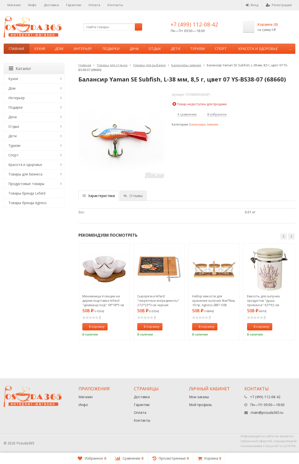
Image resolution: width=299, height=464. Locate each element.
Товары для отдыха (112, 65)
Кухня (39, 48)
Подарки (110, 48)
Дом (59, 48)
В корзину (94, 326)
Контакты (115, 5)
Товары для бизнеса (25, 174)
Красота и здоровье (258, 48)
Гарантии (73, 5)
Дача (134, 48)
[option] (104, 292)
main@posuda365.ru (267, 412)
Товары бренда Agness (27, 202)
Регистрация (279, 5)
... (290, 48)
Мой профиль (200, 404)
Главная (16, 48)
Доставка (51, 5)
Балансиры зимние (186, 65)
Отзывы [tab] (133, 195)
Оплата (94, 5)
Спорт (221, 48)
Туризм (197, 48)
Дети (175, 48)
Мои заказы (199, 396)
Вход (252, 5)
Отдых (155, 48)
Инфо (32, 5)
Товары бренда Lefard (26, 193)
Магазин (14, 5)
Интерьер (83, 48)
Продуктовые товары (26, 183)
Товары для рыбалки (149, 65)
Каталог (20, 68)
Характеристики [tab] (98, 195)
